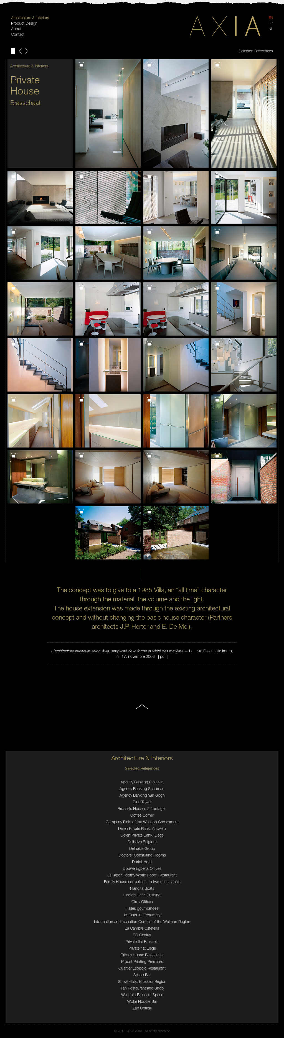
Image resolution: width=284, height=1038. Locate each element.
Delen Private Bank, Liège (142, 835)
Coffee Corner (142, 815)
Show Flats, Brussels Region (142, 981)
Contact (17, 34)
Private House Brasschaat (142, 954)
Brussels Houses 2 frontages (142, 808)
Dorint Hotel (142, 861)
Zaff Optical (142, 1008)
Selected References (256, 50)
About (16, 28)
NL (271, 29)
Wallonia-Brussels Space (142, 994)
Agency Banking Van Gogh (142, 795)
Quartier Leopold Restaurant (142, 968)
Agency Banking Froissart (142, 781)
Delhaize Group (142, 848)
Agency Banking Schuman (142, 788)
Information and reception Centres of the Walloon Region (142, 921)
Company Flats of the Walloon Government (142, 821)
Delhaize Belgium (142, 841)
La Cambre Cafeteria (142, 928)
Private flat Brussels (142, 941)
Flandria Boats (142, 888)
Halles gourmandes (142, 908)
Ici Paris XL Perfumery (142, 914)
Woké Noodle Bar (142, 1001)
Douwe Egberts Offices (142, 868)
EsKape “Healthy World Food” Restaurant (142, 875)
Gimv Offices (142, 901)
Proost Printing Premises (142, 961)
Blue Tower (142, 801)
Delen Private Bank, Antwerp (142, 828)
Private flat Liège (142, 948)
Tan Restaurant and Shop (142, 988)
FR (271, 23)
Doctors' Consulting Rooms (142, 855)
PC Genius (142, 934)
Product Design (24, 23)
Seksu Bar (142, 974)
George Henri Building (142, 895)
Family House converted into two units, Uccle (142, 881)
